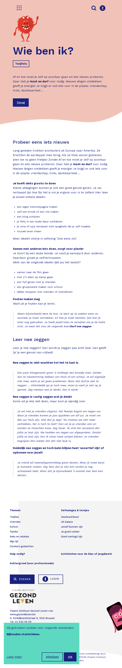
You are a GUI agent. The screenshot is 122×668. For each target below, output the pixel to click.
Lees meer (14, 657)
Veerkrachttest (70, 517)
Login (50, 579)
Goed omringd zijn (71, 536)
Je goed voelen (70, 531)
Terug (21, 102)
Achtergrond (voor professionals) (32, 563)
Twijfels (21, 63)
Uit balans (67, 521)
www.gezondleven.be (23, 614)
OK (70, 657)
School (14, 526)
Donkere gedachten (22, 546)
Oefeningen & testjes (75, 510)
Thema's (15, 510)
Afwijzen (52, 657)
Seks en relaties (19, 536)
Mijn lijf (14, 541)
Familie (14, 531)
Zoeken (22, 579)
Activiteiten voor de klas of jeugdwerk (86, 553)
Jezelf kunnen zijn (72, 526)
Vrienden (15, 521)
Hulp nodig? (17, 553)
